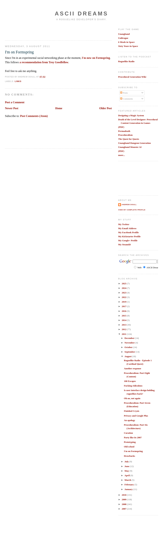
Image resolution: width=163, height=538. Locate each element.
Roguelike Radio (126, 61)
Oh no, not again (132, 398)
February (129, 484)
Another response (132, 368)
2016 (124, 311)
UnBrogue (123, 38)
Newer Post (11, 108)
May (127, 471)
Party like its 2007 (133, 437)
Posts (124, 92)
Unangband (124, 34)
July (127, 461)
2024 (124, 288)
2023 (124, 292)
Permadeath (124, 131)
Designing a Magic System (131, 115)
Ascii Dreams (81, 14)
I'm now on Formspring (96, 57)
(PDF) (121, 127)
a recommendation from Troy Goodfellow (43, 62)
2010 (124, 495)
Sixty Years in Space (128, 46)
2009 (124, 499)
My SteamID (124, 244)
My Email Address (127, 228)
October (129, 347)
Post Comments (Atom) (34, 115)
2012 (124, 329)
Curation (128, 433)
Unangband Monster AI (130, 147)
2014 (124, 320)
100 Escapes (130, 381)
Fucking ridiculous (133, 385)
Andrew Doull (129, 204)
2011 (124, 334)
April (127, 475)
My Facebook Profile (128, 232)
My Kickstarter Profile (129, 236)
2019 (124, 301)
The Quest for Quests (128, 139)
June (127, 466)
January (129, 489)
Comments (126, 98)
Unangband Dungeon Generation (134, 143)
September (130, 351)
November (130, 342)
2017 (124, 306)
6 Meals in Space (126, 42)
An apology (129, 420)
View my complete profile (131, 210)
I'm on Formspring (19, 52)
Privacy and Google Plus (136, 415)
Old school (129, 446)
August (128, 356)
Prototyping (130, 442)
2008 (124, 504)
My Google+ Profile (128, 240)
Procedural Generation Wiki (132, 77)
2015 (124, 315)
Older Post (105, 108)
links (18, 81)
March (128, 480)
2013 (124, 324)
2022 (124, 297)
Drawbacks (129, 456)
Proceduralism (125, 135)
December (130, 338)
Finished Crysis (131, 411)
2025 (124, 283)
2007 (124, 508)
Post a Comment (14, 102)
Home (58, 108)
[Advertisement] (25, 30)
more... (121, 155)
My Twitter (123, 224)
